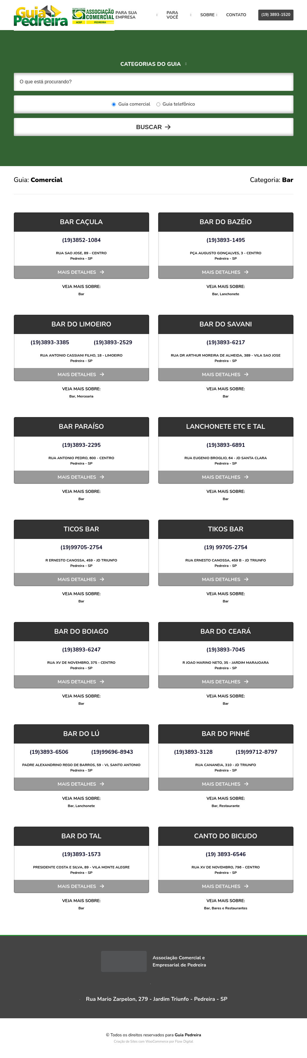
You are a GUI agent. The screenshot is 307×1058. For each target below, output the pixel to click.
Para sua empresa (141, 15)
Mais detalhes (77, 272)
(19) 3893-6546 (226, 854)
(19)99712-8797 (256, 752)
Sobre (208, 15)
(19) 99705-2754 (225, 547)
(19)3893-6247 (81, 649)
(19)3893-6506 (48, 752)
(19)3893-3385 (49, 342)
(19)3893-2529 (113, 342)
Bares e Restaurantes (229, 908)
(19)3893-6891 (225, 445)
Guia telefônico (175, 104)
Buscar (149, 127)
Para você (180, 15)
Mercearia (85, 396)
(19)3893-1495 (225, 240)
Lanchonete (229, 294)
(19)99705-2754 (81, 547)
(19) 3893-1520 (275, 14)
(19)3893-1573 (81, 854)
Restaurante (229, 805)
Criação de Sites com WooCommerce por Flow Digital (153, 1041)
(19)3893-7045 (225, 649)
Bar (81, 294)
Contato (236, 15)
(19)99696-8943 (112, 752)
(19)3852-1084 (81, 240)
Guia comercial (131, 104)
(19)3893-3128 (193, 752)
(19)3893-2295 (81, 445)
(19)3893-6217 (225, 342)
